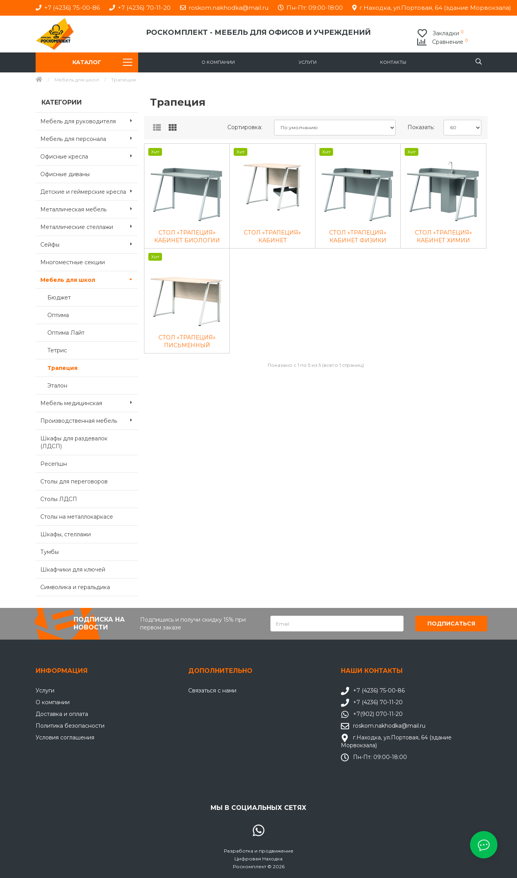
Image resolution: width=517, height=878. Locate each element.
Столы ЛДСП (58, 499)
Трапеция (62, 367)
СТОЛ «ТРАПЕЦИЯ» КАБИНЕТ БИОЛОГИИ (187, 236)
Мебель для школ (76, 80)
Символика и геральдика (75, 587)
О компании (218, 62)
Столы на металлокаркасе (76, 516)
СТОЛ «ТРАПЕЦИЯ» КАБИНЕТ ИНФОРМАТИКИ (272, 236)
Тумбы (49, 551)
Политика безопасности (70, 725)
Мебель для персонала (89, 138)
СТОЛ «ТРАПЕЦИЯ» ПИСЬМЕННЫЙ (187, 341)
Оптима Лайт (66, 332)
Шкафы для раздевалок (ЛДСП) (74, 442)
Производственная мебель (89, 420)
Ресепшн (53, 463)
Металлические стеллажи (89, 226)
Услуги (308, 62)
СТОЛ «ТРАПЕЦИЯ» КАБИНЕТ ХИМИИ (443, 236)
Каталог (102, 62)
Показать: (420, 127)
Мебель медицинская (89, 402)
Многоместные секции (72, 262)
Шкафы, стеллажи (65, 534)
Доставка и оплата (62, 713)
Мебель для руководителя (89, 120)
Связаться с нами (212, 690)
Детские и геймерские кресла (89, 191)
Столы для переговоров (74, 481)
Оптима (58, 315)
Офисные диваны (65, 174)
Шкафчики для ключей (72, 569)
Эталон (57, 385)
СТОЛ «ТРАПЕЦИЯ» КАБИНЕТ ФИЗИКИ (357, 236)
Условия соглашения (65, 737)
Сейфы (89, 243)
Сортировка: (244, 127)
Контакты (393, 62)
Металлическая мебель (89, 208)
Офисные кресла (89, 155)
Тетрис (57, 350)
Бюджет (59, 297)
